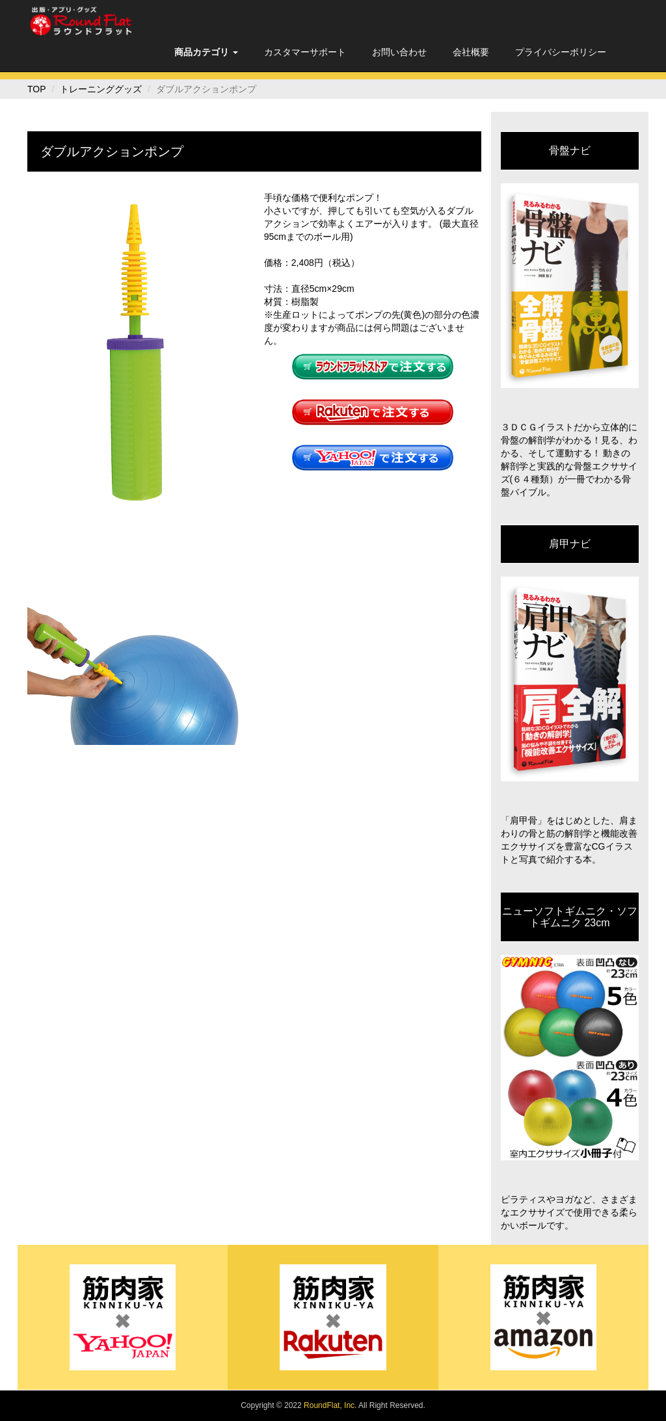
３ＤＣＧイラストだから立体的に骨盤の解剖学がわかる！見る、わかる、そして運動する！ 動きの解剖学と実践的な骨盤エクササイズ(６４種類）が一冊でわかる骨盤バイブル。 (569, 459)
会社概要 (471, 52)
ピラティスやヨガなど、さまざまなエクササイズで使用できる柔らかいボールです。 (569, 1212)
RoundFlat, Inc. (330, 1405)
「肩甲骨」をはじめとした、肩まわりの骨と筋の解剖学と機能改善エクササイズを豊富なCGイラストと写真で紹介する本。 (569, 840)
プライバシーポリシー (560, 52)
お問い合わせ (399, 52)
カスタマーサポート (305, 52)
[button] (206, 52)
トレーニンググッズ (101, 89)
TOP (36, 89)
